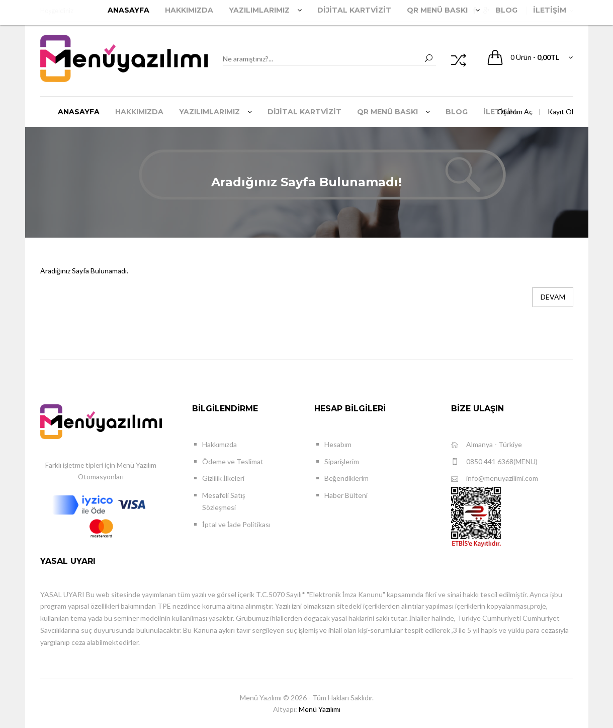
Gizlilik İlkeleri (223, 478)
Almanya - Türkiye (486, 445)
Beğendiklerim (346, 478)
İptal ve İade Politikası (236, 524)
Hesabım (338, 444)
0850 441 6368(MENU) (494, 462)
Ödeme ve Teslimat (233, 461)
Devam (553, 297)
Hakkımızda (219, 444)
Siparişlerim (341, 461)
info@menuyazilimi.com (494, 478)
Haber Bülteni (346, 495)
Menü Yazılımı (319, 709)
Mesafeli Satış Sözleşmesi (223, 501)
